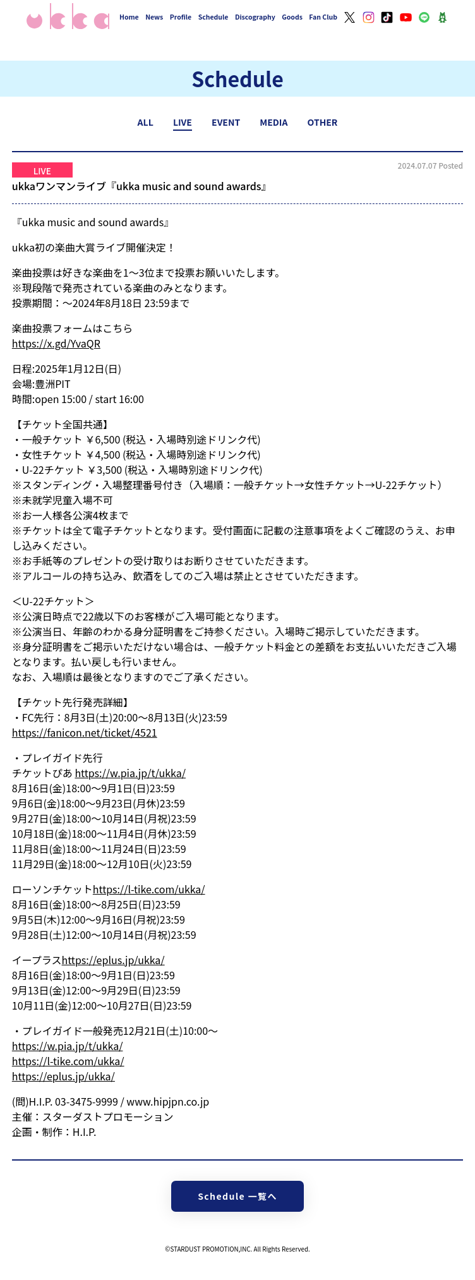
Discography (255, 16)
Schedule (213, 16)
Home (129, 16)
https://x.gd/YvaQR (56, 343)
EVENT (226, 122)
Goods (292, 16)
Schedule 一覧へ (237, 1196)
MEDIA (273, 122)
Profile (180, 16)
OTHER (323, 122)
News (154, 16)
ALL (145, 122)
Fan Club (323, 16)
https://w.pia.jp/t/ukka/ (130, 772)
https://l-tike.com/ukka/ (149, 889)
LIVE (182, 122)
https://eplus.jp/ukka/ (113, 959)
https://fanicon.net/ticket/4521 (84, 732)
